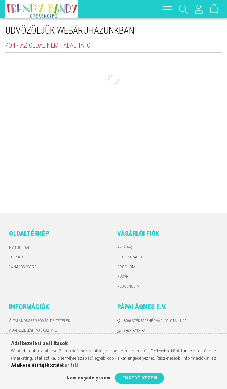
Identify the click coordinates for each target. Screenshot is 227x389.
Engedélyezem (139, 378)
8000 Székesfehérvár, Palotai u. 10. (156, 320)
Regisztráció (129, 257)
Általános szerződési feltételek (39, 320)
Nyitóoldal (19, 247)
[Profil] (199, 9)
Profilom (126, 267)
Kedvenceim (128, 286)
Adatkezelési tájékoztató (33, 330)
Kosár (122, 276)
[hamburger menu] (167, 9)
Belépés (124, 247)
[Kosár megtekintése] (214, 9)
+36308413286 (135, 330)
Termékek (18, 257)
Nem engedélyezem (88, 378)
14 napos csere (22, 267)
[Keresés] (183, 9)
